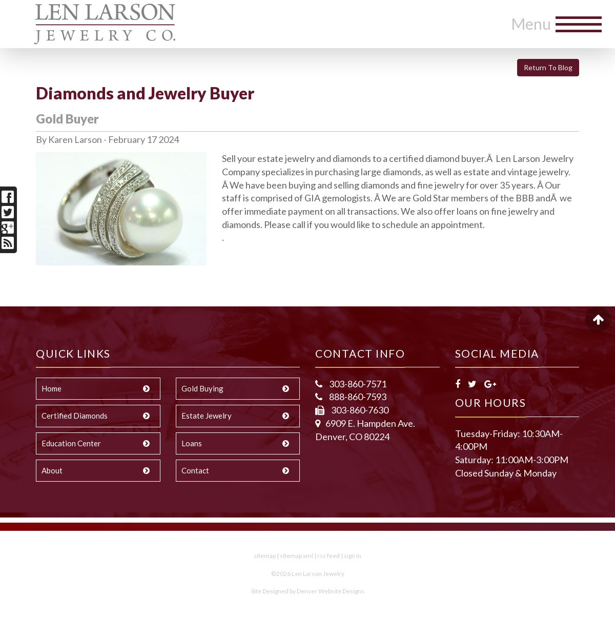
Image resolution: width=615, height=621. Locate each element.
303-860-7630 (359, 410)
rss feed (328, 556)
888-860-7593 (356, 396)
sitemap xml (296, 556)
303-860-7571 (356, 383)
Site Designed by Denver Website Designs (307, 591)
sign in (352, 556)
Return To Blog (548, 67)
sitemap (265, 556)
